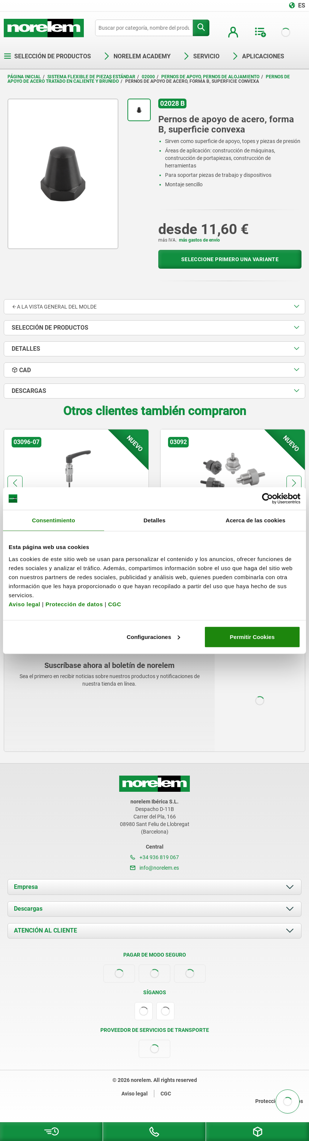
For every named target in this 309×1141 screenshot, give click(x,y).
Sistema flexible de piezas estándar (91, 76)
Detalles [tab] (154, 520)
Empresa (26, 886)
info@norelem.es (154, 868)
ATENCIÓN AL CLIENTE (45, 930)
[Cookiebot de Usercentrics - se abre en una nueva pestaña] (267, 498)
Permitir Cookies (252, 636)
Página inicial (24, 77)
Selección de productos (47, 56)
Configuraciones (153, 636)
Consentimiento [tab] (53, 520)
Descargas (28, 908)
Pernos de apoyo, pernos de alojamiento (210, 76)
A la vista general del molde (54, 307)
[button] (15, 483)
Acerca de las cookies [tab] (255, 520)
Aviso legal (24, 604)
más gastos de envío (199, 240)
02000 (148, 76)
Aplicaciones (258, 56)
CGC (114, 604)
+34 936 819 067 (154, 857)
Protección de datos (74, 604)
